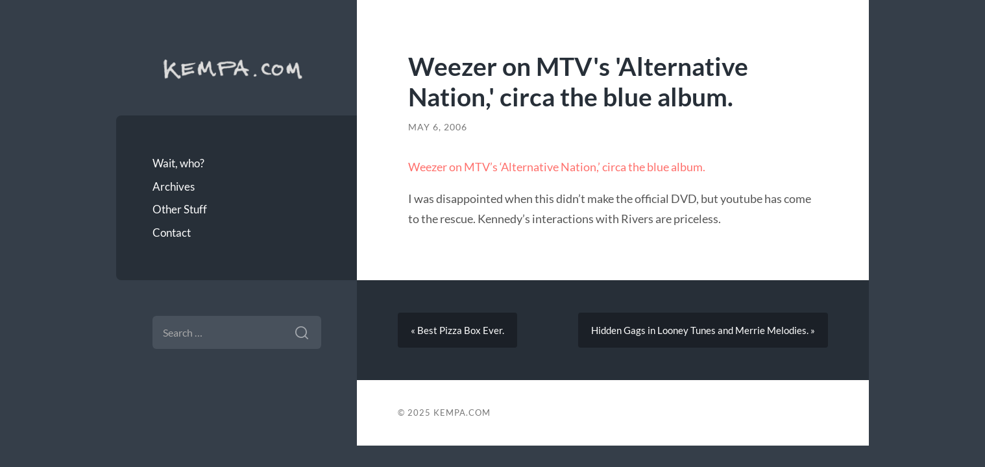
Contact (171, 232)
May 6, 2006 (437, 127)
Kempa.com (236, 68)
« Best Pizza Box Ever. (457, 330)
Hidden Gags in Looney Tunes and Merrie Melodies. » (703, 330)
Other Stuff (179, 209)
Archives (173, 186)
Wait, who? (178, 163)
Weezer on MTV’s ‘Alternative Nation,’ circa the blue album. (556, 167)
